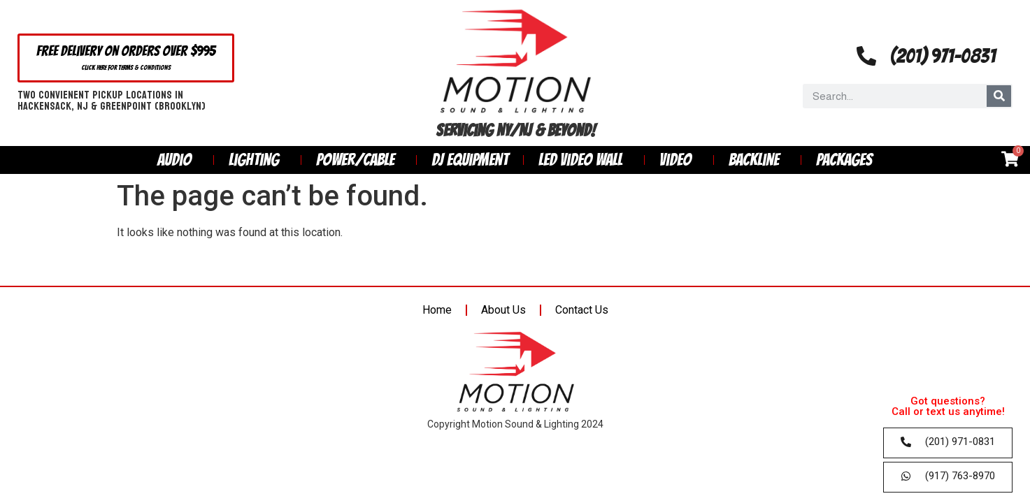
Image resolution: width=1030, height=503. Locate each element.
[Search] (999, 96)
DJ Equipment (469, 159)
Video (679, 159)
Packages (844, 159)
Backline (757, 159)
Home (437, 309)
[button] (125, 58)
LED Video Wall (583, 159)
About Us (503, 309)
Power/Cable (358, 159)
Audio (178, 159)
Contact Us (581, 309)
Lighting (257, 159)
